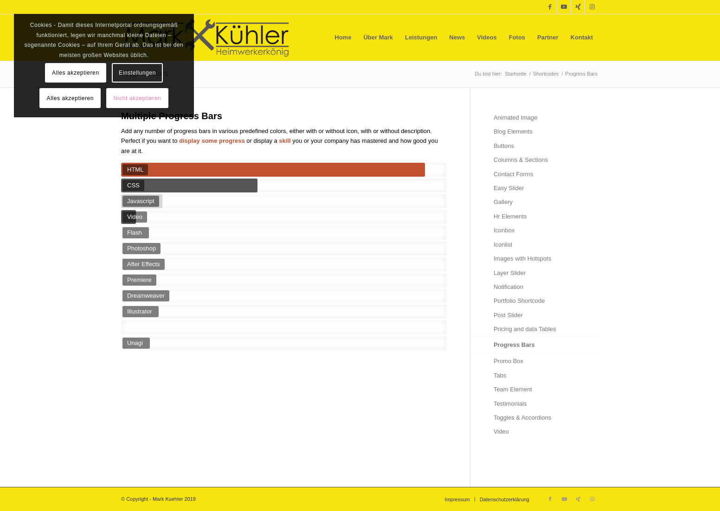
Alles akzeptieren (75, 73)
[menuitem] (342, 37)
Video (501, 431)
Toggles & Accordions (522, 417)
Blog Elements (513, 131)
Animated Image (516, 117)
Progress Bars (514, 344)
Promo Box (508, 361)
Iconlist (503, 244)
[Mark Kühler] (206, 37)
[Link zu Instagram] (592, 7)
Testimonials (510, 403)
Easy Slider (509, 188)
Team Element (513, 389)
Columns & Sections (521, 159)
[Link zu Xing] (578, 7)
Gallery (503, 201)
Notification (508, 286)
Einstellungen (137, 73)
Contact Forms (513, 174)
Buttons (504, 145)
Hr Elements (510, 216)
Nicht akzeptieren (137, 98)
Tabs (500, 375)
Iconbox (504, 230)
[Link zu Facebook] (550, 7)
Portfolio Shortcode (519, 300)
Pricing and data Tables (525, 329)
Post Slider (508, 315)
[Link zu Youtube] (564, 7)
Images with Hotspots (522, 258)
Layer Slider (510, 272)
